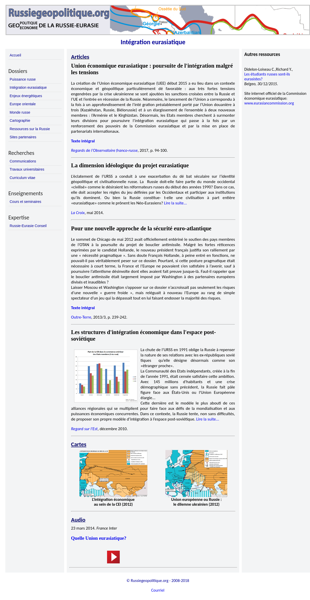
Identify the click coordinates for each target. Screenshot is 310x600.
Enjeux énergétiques (26, 96)
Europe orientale (23, 104)
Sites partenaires (23, 137)
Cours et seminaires (25, 202)
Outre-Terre (81, 317)
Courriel (157, 590)
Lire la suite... (175, 203)
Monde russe (20, 112)
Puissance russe (23, 79)
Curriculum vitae (22, 178)
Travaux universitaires (27, 169)
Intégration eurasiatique (28, 87)
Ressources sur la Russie (30, 129)
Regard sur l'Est (84, 428)
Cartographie (20, 120)
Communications (23, 161)
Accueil (15, 55)
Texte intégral (83, 141)
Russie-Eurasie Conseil (28, 226)
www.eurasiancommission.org (269, 103)
